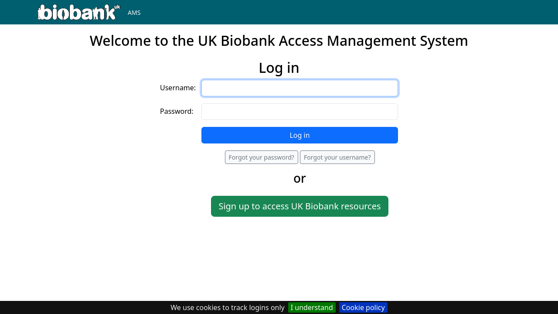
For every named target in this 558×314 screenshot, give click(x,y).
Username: (178, 87)
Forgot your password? (261, 157)
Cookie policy (363, 307)
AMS (134, 12)
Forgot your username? (337, 157)
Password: (177, 111)
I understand (312, 307)
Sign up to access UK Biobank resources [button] (299, 206)
